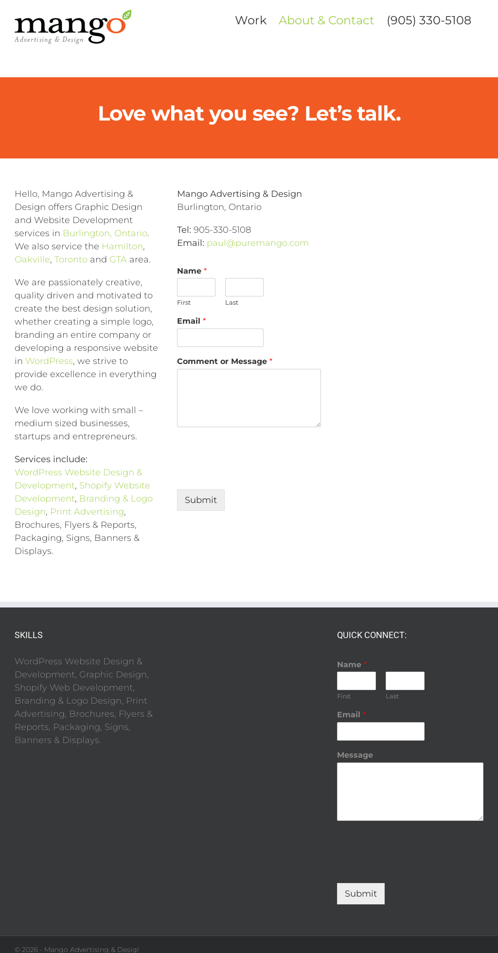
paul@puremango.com (258, 243)
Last (231, 302)
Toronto (71, 259)
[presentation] (251, 473)
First (184, 302)
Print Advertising (87, 511)
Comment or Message (224, 361)
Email (191, 321)
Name (192, 271)
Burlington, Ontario (105, 233)
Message (355, 755)
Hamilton (122, 246)
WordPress (49, 361)
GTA (118, 259)
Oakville (32, 259)
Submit (201, 500)
